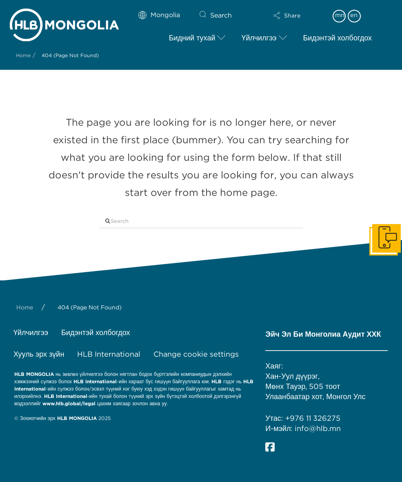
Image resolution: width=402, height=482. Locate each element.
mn (339, 15)
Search (221, 15)
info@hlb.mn (318, 428)
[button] (286, 15)
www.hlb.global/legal (69, 403)
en (354, 15)
